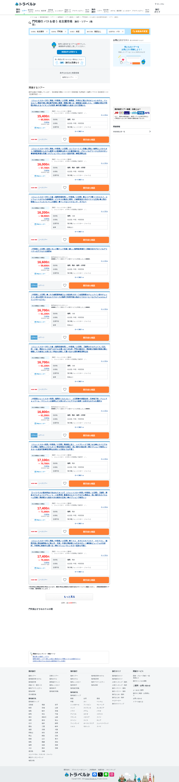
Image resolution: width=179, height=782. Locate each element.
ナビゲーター (116, 700)
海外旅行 (93, 10)
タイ (85, 701)
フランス (73, 717)
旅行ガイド (157, 10)
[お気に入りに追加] (65, 139)
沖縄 (43, 751)
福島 (30, 711)
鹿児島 (31, 751)
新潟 (43, 720)
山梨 (56, 717)
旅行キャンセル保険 (139, 681)
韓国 (71, 698)
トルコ (72, 726)
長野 (30, 720)
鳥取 (43, 736)
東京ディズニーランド (36, 757)
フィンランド (74, 723)
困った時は (159, 4)
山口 (43, 739)
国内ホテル (53, 679)
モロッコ (87, 726)
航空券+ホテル (31, 11)
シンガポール (74, 705)
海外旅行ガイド (117, 679)
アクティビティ (78, 11)
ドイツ (99, 717)
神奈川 (44, 717)
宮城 (43, 708)
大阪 (56, 729)
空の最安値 (32, 694)
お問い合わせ (137, 698)
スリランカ (87, 708)
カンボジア (100, 708)
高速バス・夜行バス (35, 685)
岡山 (30, 736)
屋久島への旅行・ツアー (41, 656)
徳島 (30, 742)
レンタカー (59, 11)
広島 (56, 736)
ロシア (99, 720)
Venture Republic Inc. (91, 779)
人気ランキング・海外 (119, 685)
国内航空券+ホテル (35, 679)
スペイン (73, 720)
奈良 (43, 732)
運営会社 (67, 770)
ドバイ (99, 726)
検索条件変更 (142, 31)
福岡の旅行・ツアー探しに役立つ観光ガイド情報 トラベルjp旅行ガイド (57, 659)
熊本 (43, 748)
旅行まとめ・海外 (118, 697)
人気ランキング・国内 (119, 682)
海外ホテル (74, 679)
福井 (43, 723)
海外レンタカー (75, 682)
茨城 (56, 711)
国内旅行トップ (34, 701)
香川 (56, 739)
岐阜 (56, 726)
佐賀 (43, 745)
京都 (43, 729)
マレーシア (100, 705)
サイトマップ (110, 770)
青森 (43, 705)
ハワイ (72, 711)
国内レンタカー (54, 685)
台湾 (85, 698)
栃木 (43, 711)
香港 (98, 698)
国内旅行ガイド (117, 676)
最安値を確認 (89, 140)
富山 (56, 720)
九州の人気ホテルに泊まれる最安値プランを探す (49, 661)
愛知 (30, 726)
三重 (43, 726)
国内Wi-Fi (52, 688)
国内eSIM (32, 691)
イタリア (87, 717)
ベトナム (100, 701)
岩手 (56, 705)
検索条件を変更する (69, 52)
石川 (30, 723)
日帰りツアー (53, 676)
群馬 (30, 714)
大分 (30, 748)
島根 (30, 739)
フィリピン (87, 705)
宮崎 (56, 748)
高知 (56, 742)
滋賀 (30, 729)
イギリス (100, 714)
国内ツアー (32, 676)
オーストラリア (89, 723)
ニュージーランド (103, 723)
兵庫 (56, 732)
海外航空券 (95, 679)
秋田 (30, 708)
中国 (71, 701)
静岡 (56, 723)
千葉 (56, 714)
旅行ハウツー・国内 (119, 688)
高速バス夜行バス (68, 11)
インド (72, 708)
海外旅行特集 (74, 688)
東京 (30, 717)
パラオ (99, 711)
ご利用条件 (92, 770)
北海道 (31, 705)
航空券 (43, 11)
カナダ (86, 714)
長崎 (56, 745)
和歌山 (31, 732)
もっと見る (69, 596)
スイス (86, 720)
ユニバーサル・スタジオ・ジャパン (40, 754)
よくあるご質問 (138, 690)
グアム (86, 711)
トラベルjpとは (138, 701)
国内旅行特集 (53, 691)
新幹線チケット (50, 11)
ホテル (37, 11)
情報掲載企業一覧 (131, 131)
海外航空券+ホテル (97, 676)
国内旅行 (18, 10)
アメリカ (73, 714)
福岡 (30, 745)
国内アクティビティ (35, 688)
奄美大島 (32, 760)
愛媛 (43, 742)
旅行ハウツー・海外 (119, 691)
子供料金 (46, 122)
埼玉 (43, 714)
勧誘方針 (101, 770)
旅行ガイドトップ (118, 704)
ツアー (24, 11)
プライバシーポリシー (79, 770)
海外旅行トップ (75, 695)
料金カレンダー (40, 128)
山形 (56, 708)
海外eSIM (94, 685)
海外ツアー (74, 676)
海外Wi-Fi (73, 685)
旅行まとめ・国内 (118, 694)
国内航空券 (32, 682)
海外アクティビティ (98, 682)
